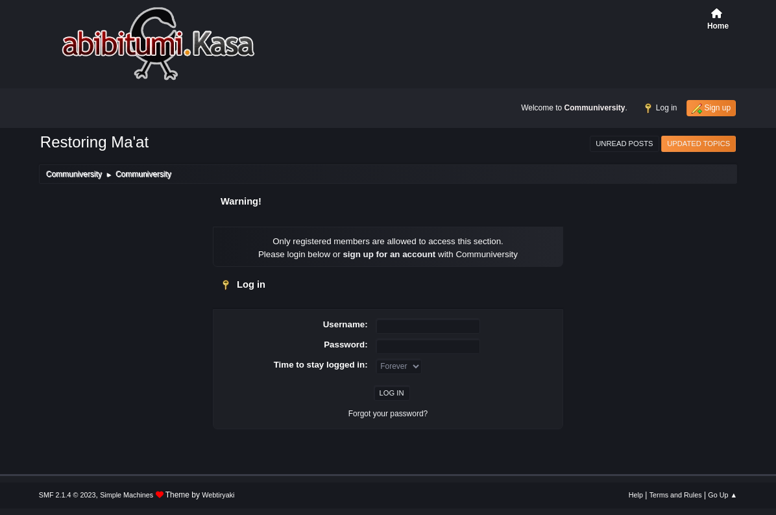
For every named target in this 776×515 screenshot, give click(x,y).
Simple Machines (126, 495)
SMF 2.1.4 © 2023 (67, 495)
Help (636, 495)
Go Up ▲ (722, 495)
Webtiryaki (218, 495)
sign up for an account (389, 254)
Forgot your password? (388, 413)
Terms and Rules (675, 495)
